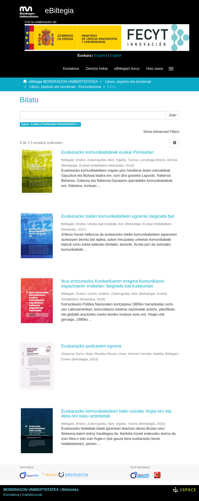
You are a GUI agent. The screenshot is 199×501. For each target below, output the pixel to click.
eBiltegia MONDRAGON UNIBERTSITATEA (63, 82)
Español (100, 55)
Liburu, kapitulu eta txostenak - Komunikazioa (65, 87)
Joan (172, 115)
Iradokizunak (32, 495)
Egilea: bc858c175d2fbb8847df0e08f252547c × (50, 124)
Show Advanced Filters (161, 132)
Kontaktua (71, 68)
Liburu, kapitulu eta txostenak (128, 82)
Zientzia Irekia (97, 68)
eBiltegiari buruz (127, 68)
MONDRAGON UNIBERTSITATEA (31, 489)
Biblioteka (70, 489)
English (115, 55)
